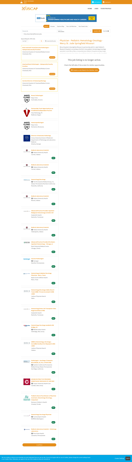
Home (90, 8)
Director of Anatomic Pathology (41, 135)
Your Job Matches (71, 26)
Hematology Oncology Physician (41, 414)
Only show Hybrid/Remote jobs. (33, 34)
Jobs (96, 8)
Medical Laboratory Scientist (40, 150)
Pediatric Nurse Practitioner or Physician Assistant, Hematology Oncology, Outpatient (43, 398)
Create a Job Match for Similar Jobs (84, 70)
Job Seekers (96, 2)
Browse (52, 26)
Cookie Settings (119, 458)
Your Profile (106, 8)
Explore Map (60, 26)
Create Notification (50, 41)
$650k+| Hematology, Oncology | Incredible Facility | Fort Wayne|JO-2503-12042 (43, 344)
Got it (127, 458)
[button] (106, 31)
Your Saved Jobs (83, 26)
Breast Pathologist (37, 95)
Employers (107, 2)
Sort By (24, 41)
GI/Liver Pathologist (37, 258)
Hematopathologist (37, 122)
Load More (39, 445)
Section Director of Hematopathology (34, 81)
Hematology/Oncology (38, 179)
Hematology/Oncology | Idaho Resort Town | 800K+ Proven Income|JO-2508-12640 (42, 292)
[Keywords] (39, 31)
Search (46, 26)
